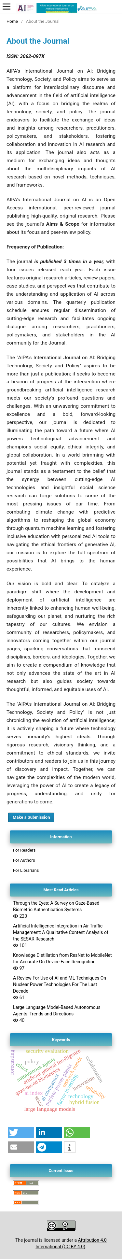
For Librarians (26, 870)
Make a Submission (31, 817)
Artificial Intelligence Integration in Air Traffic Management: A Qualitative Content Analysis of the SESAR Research (60, 932)
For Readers (24, 850)
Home (12, 21)
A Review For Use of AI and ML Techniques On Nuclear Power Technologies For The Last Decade (59, 984)
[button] (21, 1132)
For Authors (24, 860)
